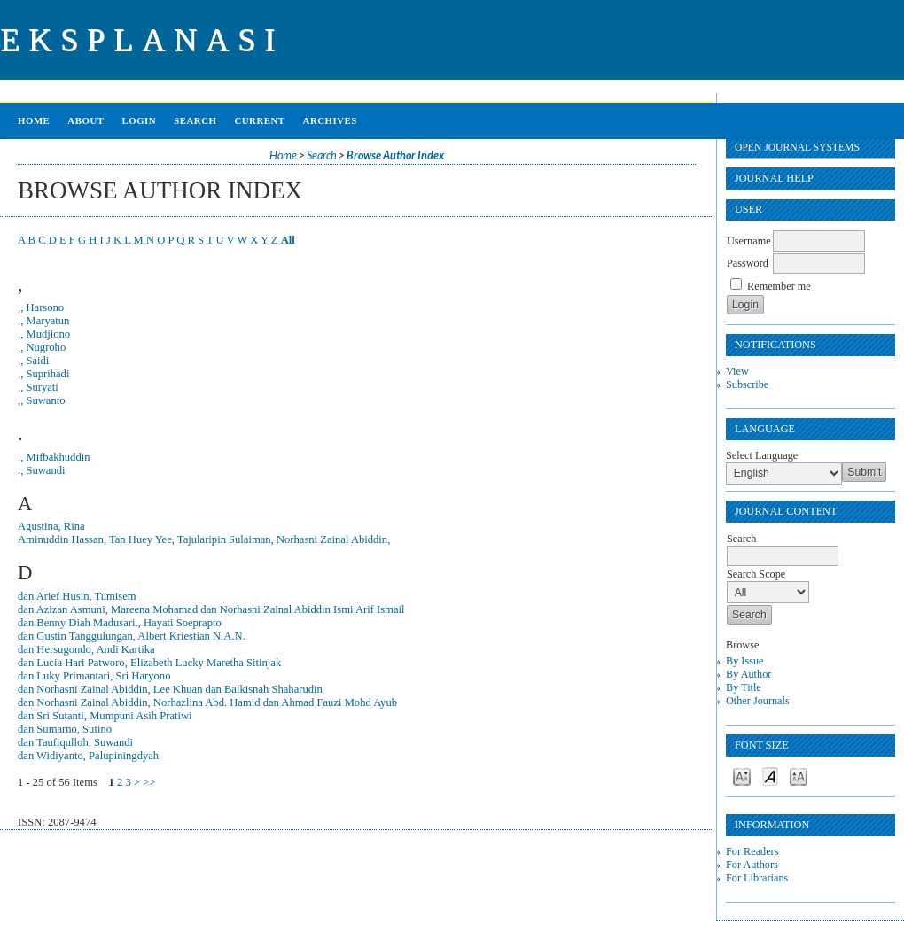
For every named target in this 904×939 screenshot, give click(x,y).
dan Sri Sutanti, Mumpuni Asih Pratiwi (105, 716)
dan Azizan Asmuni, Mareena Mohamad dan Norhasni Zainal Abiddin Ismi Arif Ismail (211, 609)
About (85, 120)
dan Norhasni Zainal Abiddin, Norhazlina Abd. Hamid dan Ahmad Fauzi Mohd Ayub (207, 702)
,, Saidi (33, 360)
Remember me (779, 286)
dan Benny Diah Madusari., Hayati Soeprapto (120, 623)
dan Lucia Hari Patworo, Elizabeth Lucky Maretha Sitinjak (149, 662)
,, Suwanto (42, 400)
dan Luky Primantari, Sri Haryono (94, 676)
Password (747, 263)
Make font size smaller (742, 775)
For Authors (752, 864)
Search (195, 120)
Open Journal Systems (797, 147)
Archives (330, 120)
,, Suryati (38, 387)
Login (138, 120)
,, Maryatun (43, 320)
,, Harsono (41, 307)
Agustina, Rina (51, 526)
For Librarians (757, 878)
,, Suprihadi (43, 374)
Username (749, 241)
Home (34, 120)
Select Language (762, 455)
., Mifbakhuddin (54, 457)
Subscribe (747, 384)
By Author (748, 674)
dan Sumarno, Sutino (65, 729)
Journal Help (774, 178)
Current (259, 120)
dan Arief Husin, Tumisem (77, 596)
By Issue (744, 661)
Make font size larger (798, 775)
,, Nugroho (42, 347)
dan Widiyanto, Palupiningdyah (88, 755)
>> (149, 782)
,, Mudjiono (44, 334)
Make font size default (770, 775)
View (737, 371)
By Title (743, 687)
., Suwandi (42, 470)
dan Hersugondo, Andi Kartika (86, 649)
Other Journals (758, 701)
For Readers (752, 851)
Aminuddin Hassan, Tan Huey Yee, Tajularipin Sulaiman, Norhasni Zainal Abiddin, (204, 539)
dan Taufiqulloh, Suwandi (75, 742)
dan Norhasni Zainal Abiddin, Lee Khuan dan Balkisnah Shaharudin (170, 689)
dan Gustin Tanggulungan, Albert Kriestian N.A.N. (131, 636)
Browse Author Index (395, 155)
